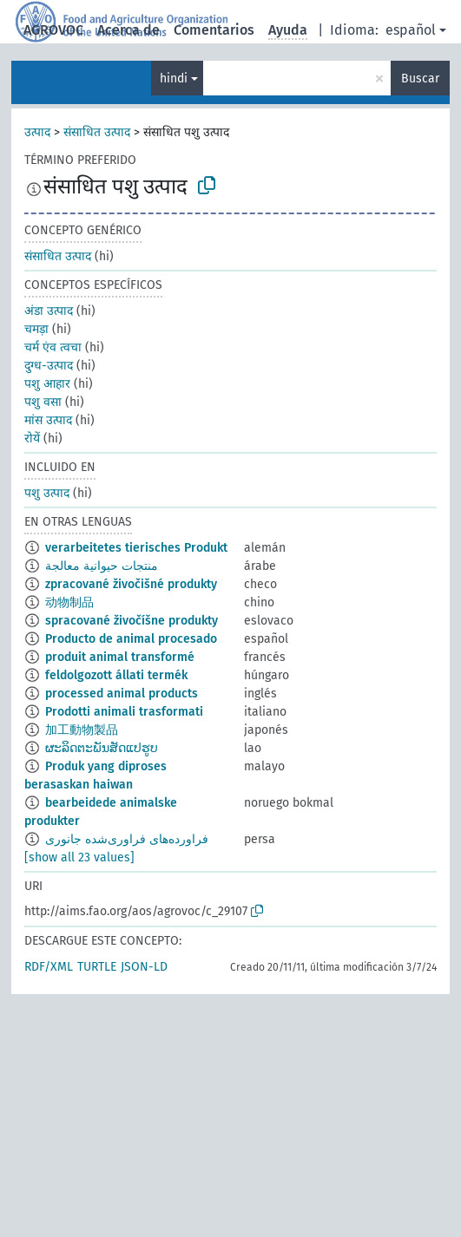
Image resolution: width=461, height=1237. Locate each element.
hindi (174, 78)
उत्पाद (37, 132)
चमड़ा (36, 329)
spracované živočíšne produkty (131, 620)
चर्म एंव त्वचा (53, 347)
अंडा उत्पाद (48, 311)
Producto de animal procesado (131, 639)
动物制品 (69, 602)
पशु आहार (47, 383)
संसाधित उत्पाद (96, 132)
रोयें (32, 438)
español (410, 30)
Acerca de (128, 30)
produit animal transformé (119, 657)
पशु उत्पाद (46, 493)
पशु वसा (43, 402)
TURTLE (96, 966)
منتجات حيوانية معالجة (101, 566)
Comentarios (214, 30)
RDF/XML (48, 966)
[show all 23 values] (79, 857)
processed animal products (121, 693)
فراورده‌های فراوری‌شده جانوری (126, 839)
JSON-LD (144, 966)
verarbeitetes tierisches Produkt (136, 547)
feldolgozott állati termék (116, 675)
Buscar (420, 78)
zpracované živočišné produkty (131, 584)
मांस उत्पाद (48, 420)
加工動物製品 (81, 730)
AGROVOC (53, 30)
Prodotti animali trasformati (124, 711)
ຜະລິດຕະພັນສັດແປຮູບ (101, 748)
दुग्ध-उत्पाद (48, 365)
